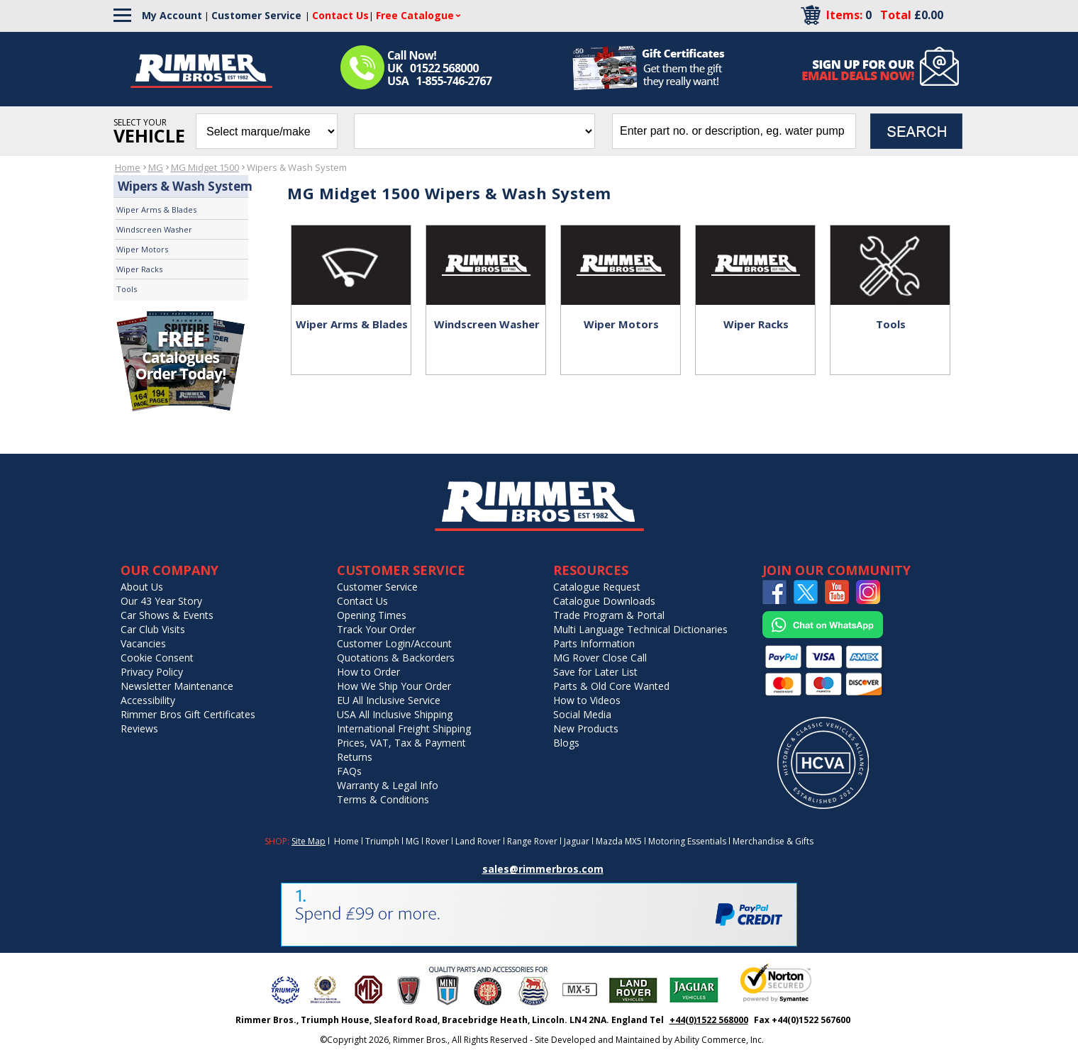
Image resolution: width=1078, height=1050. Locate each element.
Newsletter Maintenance (177, 686)
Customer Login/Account (394, 643)
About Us (142, 586)
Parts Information (594, 643)
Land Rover (478, 841)
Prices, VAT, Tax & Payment (401, 742)
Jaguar (576, 841)
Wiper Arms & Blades (156, 209)
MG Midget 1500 (205, 167)
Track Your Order (376, 629)
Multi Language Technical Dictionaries (640, 629)
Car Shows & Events (167, 615)
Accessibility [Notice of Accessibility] (148, 700)
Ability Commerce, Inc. (719, 1040)
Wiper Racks (139, 269)
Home (127, 167)
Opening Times (371, 615)
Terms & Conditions (383, 799)
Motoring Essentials (687, 841)
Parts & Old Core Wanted (611, 686)
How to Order (368, 671)
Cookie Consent (157, 657)
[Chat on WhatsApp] (822, 635)
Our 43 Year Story (161, 601)
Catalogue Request (596, 586)
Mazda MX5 (619, 841)
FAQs (349, 771)
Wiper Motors (142, 249)
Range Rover (532, 841)
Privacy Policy (152, 671)
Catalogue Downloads (604, 601)
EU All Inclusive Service (388, 700)
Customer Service (256, 15)
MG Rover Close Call (600, 657)
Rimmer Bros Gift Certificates (188, 714)
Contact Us (362, 601)
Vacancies (143, 643)
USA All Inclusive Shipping (394, 714)
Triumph (382, 841)
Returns (354, 757)
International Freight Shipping (404, 728)
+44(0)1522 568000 (708, 1020)
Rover (437, 841)
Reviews (139, 728)
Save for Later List (595, 671)
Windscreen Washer (154, 229)
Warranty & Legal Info (387, 785)
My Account (172, 15)
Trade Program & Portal (609, 615)
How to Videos (587, 700)
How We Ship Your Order (394, 686)
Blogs (566, 742)
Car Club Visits (153, 629)
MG (155, 167)
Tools (126, 289)
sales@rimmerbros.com (543, 869)
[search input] (734, 131)
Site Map (308, 841)
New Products (585, 728)
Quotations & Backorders (396, 657)
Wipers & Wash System (297, 167)
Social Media (582, 714)
